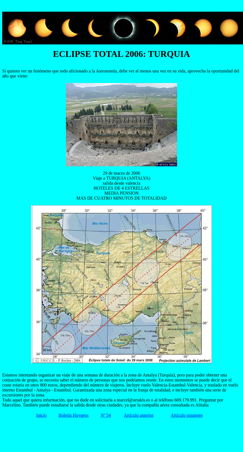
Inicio (41, 415)
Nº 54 (106, 415)
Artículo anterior (138, 415)
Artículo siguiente (187, 415)
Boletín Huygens (73, 415)
